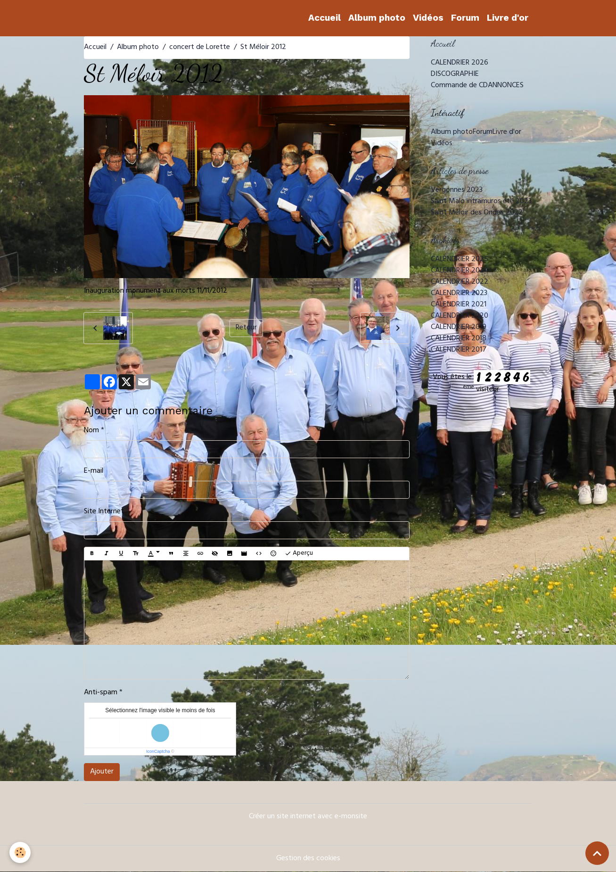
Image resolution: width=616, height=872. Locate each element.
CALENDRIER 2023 (459, 294)
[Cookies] (20, 852)
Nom (91, 430)
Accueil (324, 17)
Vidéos (428, 17)
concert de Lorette (199, 48)
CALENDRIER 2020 (459, 316)
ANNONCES (506, 86)
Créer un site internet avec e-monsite (308, 817)
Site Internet (104, 512)
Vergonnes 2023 (457, 190)
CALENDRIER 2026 (459, 63)
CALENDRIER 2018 (458, 339)
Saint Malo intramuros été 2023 (481, 202)
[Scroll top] (597, 853)
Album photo (376, 17)
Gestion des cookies (308, 858)
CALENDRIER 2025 (459, 260)
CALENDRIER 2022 (459, 282)
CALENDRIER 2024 (460, 271)
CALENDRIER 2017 (458, 350)
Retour (246, 328)
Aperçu (299, 553)
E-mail (93, 471)
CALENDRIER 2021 (458, 305)
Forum (465, 17)
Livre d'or (507, 17)
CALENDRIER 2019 (458, 328)
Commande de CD (459, 86)
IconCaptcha (158, 751)
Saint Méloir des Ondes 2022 (477, 213)
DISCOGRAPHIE (455, 74)
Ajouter (102, 772)
